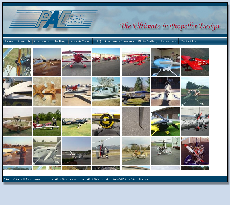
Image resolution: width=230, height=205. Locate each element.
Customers (41, 41)
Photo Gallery (147, 41)
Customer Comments (119, 41)
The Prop (59, 41)
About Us (23, 41)
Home (9, 41)
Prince (7, 179)
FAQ (98, 41)
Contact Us (188, 41)
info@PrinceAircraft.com (130, 179)
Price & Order (80, 41)
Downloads (169, 41)
